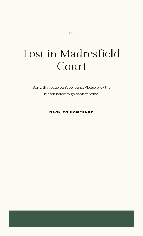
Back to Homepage (71, 113)
